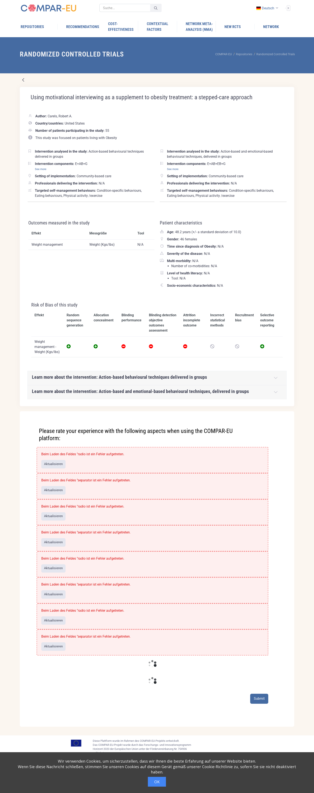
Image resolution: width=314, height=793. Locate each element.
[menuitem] (39, 27)
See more (40, 169)
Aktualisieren (53, 464)
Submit (259, 699)
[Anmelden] (287, 8)
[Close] (288, 414)
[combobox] (267, 8)
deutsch (265, 8)
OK (157, 781)
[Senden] (156, 8)
